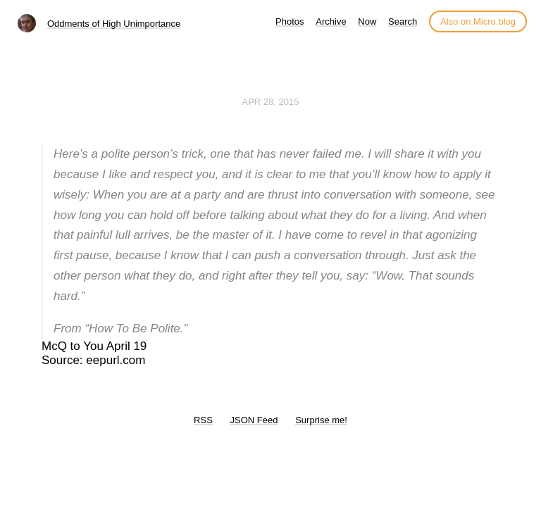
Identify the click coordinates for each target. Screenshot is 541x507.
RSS (203, 420)
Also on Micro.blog (478, 21)
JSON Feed (254, 420)
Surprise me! (321, 420)
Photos (289, 21)
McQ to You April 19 (94, 346)
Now (367, 21)
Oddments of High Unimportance (113, 23)
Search (402, 21)
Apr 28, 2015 (270, 101)
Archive (331, 21)
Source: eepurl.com (93, 360)
